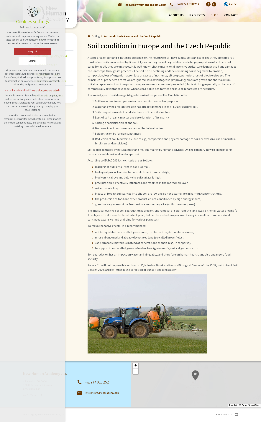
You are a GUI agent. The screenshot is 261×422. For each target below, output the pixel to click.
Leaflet (233, 405)
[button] (135, 366)
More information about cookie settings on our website (32, 90)
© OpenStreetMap (249, 405)
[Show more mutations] (235, 4)
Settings (32, 60)
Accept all (32, 51)
